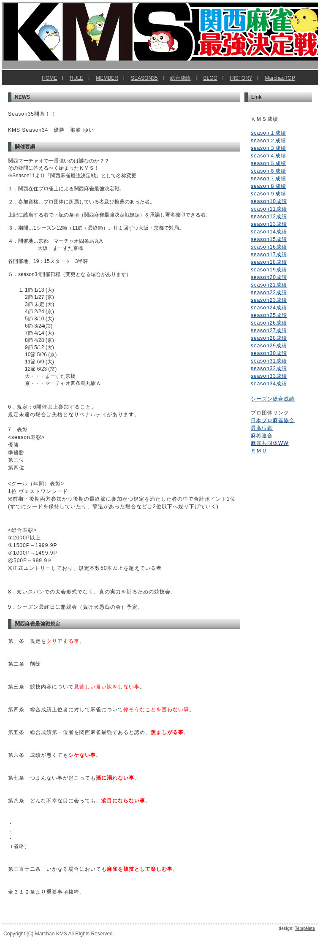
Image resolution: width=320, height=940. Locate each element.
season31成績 (269, 361)
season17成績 (269, 254)
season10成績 (269, 201)
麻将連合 (262, 436)
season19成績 (269, 270)
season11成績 (269, 209)
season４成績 (268, 156)
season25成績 (269, 315)
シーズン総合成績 (273, 399)
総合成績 (180, 78)
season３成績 (268, 148)
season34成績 (269, 384)
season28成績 (269, 338)
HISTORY (241, 78)
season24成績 (269, 308)
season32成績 (269, 368)
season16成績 (269, 247)
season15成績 (269, 239)
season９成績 (268, 194)
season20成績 (269, 277)
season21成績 (269, 285)
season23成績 (269, 300)
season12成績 (269, 216)
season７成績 (268, 178)
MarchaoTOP (280, 78)
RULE (76, 78)
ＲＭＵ (259, 451)
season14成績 (269, 232)
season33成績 (269, 376)
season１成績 (268, 133)
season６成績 (268, 171)
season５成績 (268, 163)
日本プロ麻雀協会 (273, 420)
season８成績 (268, 186)
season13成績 (269, 224)
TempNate (305, 928)
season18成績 (269, 262)
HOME (49, 78)
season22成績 (269, 292)
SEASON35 (144, 78)
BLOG (210, 78)
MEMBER (107, 78)
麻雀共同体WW (270, 443)
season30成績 (269, 353)
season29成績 (269, 346)
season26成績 (269, 323)
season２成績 (268, 141)
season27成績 (269, 330)
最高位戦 (262, 428)
